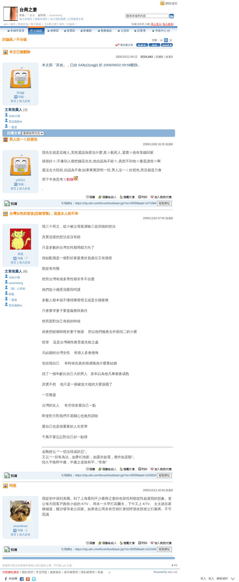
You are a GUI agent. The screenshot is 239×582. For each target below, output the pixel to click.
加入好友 (24, 101)
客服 (100, 572)
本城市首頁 (15, 30)
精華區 (53, 30)
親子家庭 (36, 24)
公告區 (123, 30)
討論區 (36, 30)
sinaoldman (20, 526)
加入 (211, 578)
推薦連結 (105, 30)
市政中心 (161, 30)
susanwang (55, 15)
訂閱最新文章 (76, 19)
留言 (13, 101)
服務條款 (55, 572)
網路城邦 (171, 3)
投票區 (69, 30)
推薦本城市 (41, 19)
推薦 (169, 56)
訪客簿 (139, 30)
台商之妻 (28, 9)
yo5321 (20, 180)
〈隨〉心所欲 (17, 288)
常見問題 (41, 572)
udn (6, 24)
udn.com (172, 572)
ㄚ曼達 (31, 15)
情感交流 (23, 24)
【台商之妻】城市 (54, 24)
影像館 (86, 30)
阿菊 (11, 294)
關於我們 (27, 572)
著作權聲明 (71, 572)
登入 (203, 578)
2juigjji (20, 92)
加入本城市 (25, 19)
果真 (20, 254)
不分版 (21, 39)
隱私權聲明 (88, 572)
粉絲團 (13, 578)
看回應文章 (124, 45)
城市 (12, 24)
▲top (174, 565)
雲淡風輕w (15, 121)
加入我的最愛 (58, 19)
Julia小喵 (14, 116)
